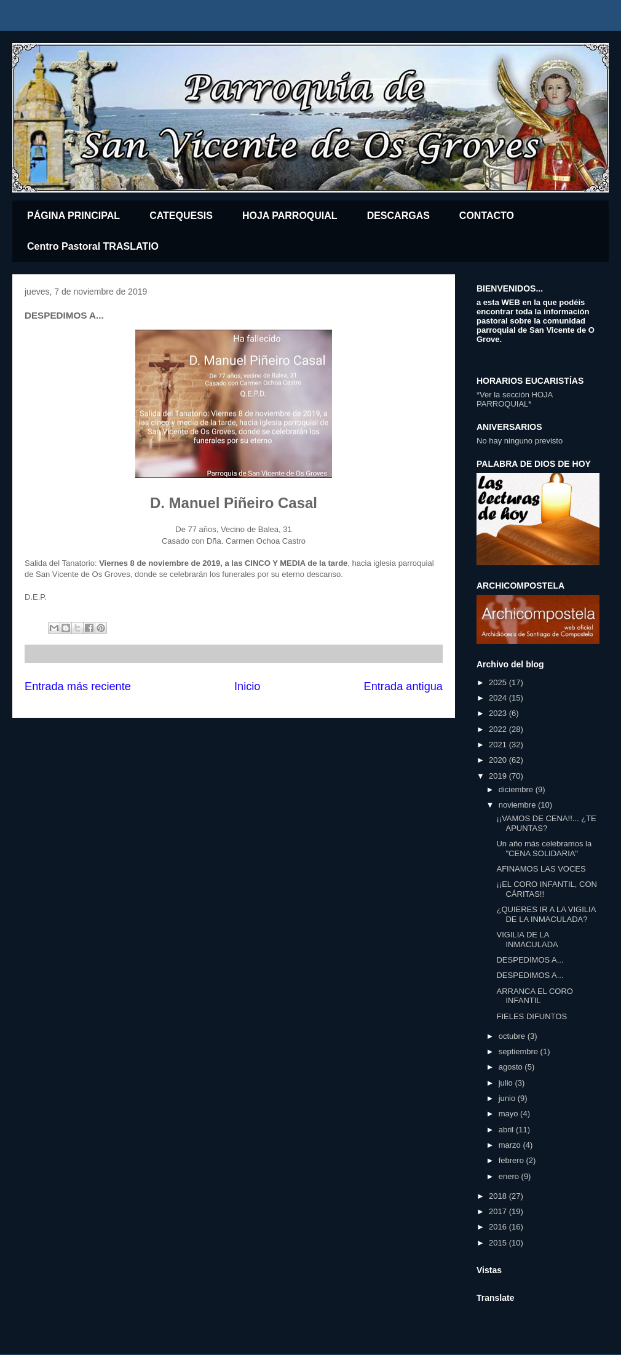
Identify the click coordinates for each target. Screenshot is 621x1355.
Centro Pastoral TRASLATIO (93, 246)
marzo (511, 1145)
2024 (499, 697)
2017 (499, 1211)
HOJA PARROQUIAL (290, 215)
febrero (512, 1160)
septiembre (519, 1051)
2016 (499, 1226)
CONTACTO (486, 215)
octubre (513, 1036)
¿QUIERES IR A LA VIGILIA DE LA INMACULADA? (545, 914)
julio (507, 1082)
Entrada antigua (403, 686)
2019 (499, 776)
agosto (512, 1066)
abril (507, 1129)
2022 (499, 729)
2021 (499, 744)
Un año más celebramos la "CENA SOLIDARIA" (543, 848)
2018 (499, 1196)
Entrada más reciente (78, 686)
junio (508, 1098)
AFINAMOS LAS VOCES (540, 868)
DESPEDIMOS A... (529, 959)
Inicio (247, 686)
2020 (499, 760)
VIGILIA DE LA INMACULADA (527, 939)
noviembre (518, 804)
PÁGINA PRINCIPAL (73, 215)
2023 (499, 713)
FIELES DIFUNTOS (531, 1016)
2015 (499, 1242)
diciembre (517, 789)
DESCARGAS (398, 215)
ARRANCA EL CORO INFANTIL (534, 996)
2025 (499, 682)
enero (510, 1176)
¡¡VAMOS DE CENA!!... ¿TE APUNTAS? (546, 823)
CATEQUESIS (181, 215)
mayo (509, 1113)
